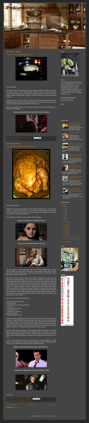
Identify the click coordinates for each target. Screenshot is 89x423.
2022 (64, 206)
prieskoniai (19, 400)
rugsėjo (65, 226)
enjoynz (44, 416)
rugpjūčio (66, 228)
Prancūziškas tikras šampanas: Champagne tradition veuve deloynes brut (75, 178)
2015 (64, 220)
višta (27, 400)
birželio (65, 233)
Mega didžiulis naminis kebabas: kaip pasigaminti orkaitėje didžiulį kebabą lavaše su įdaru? (76, 190)
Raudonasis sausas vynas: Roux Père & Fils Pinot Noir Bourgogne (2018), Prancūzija (76, 156)
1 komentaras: (28, 398)
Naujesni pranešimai (11, 404)
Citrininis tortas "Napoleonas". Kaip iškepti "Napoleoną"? (75, 123)
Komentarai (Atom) (16, 407)
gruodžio (66, 222)
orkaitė (15, 400)
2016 (64, 217)
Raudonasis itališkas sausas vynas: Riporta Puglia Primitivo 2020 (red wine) (76, 167)
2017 (64, 215)
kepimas (11, 400)
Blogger (56, 416)
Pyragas (11, 140)
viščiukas (23, 400)
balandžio (66, 242)
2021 (64, 209)
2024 (64, 204)
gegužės (66, 235)
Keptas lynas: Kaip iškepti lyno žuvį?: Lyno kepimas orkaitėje (75, 144)
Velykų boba (16, 140)
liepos (65, 230)
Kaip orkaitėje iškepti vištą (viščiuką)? (20, 146)
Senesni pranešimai (51, 404)
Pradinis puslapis (31, 404)
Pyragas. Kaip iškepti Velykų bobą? (19, 54)
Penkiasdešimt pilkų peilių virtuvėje (42, 7)
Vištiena (29, 400)
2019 (64, 211)
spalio (65, 224)
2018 (64, 213)
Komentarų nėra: (28, 137)
